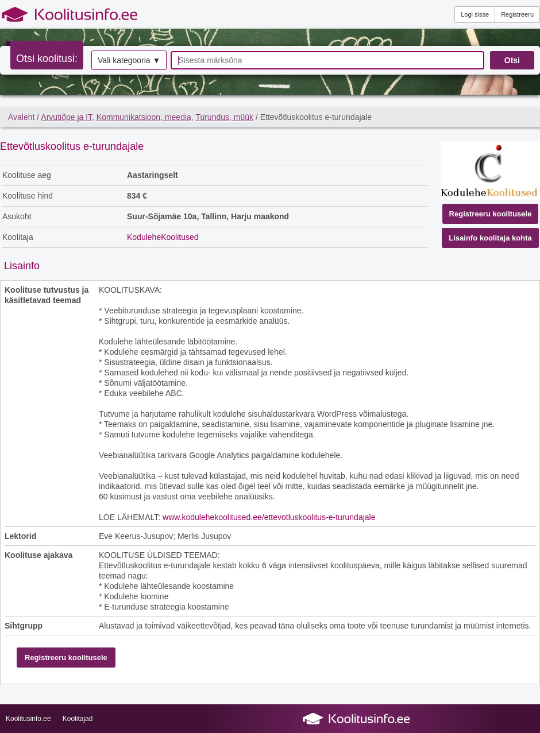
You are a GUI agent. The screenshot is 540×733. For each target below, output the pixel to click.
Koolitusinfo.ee (28, 719)
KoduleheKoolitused (163, 237)
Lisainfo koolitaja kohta (490, 238)
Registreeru (517, 14)
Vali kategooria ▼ (129, 60)
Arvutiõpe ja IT (66, 117)
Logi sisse (475, 14)
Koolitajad (78, 719)
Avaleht (21, 117)
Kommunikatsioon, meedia (144, 117)
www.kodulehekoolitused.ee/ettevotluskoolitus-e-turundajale (269, 517)
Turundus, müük (224, 117)
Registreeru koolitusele (490, 214)
